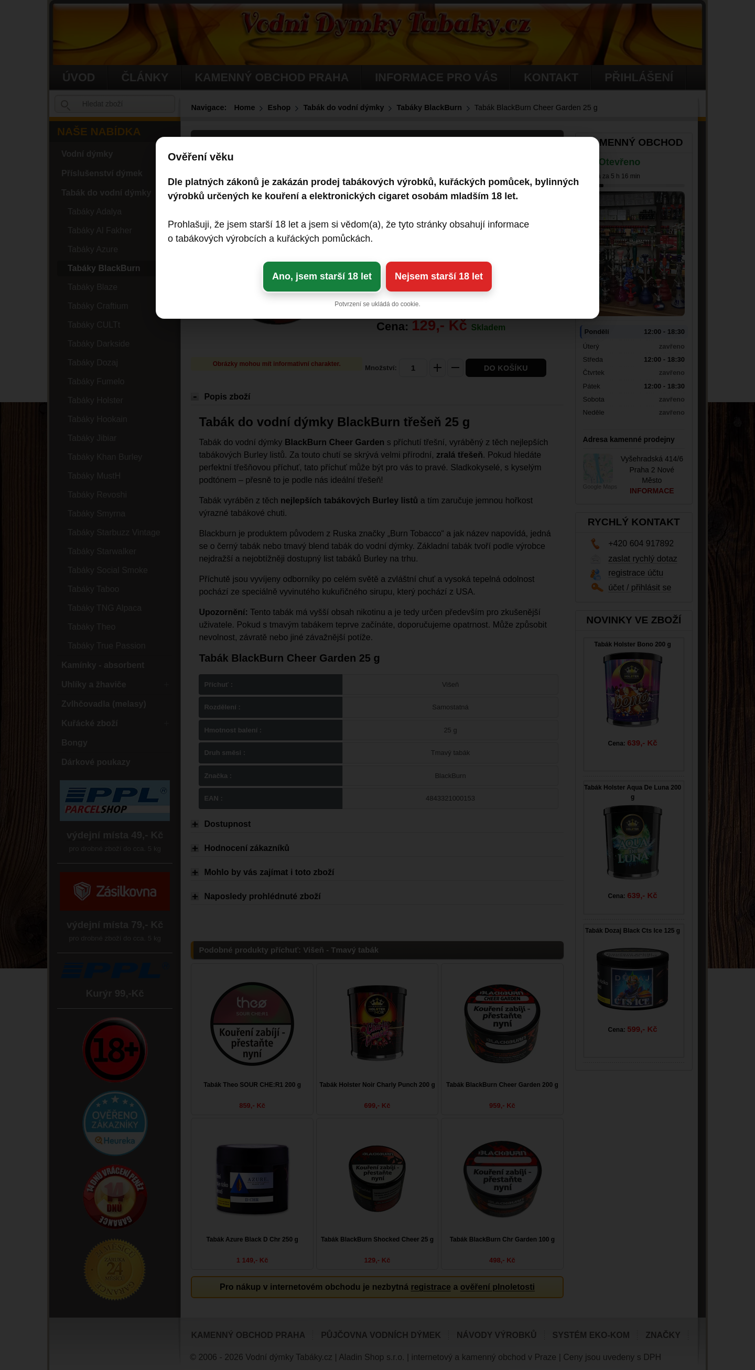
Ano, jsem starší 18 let (322, 276)
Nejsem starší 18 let (439, 276)
